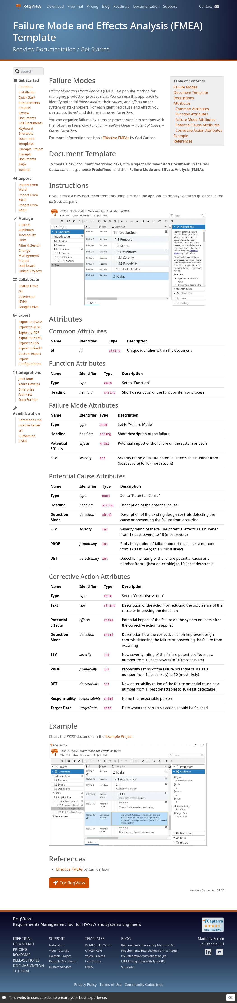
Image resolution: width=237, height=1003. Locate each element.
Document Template (191, 92)
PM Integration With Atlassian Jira (144, 956)
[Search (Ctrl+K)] (28, 71)
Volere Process (95, 956)
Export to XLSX (30, 327)
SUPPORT (57, 938)
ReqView (28, 6)
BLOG (126, 938)
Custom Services (60, 967)
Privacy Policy (85, 984)
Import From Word (28, 187)
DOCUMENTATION (28, 965)
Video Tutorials (59, 951)
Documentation (146, 6)
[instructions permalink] (46, 185)
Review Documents (27, 115)
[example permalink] (46, 726)
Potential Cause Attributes (197, 124)
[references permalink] (46, 859)
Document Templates (27, 141)
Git (21, 291)
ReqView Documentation (44, 49)
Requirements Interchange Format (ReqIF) (149, 951)
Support (170, 6)
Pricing (92, 6)
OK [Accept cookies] (230, 997)
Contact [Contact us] (209, 6)
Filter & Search (30, 245)
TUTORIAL (21, 971)
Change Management (29, 253)
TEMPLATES (95, 938)
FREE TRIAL (22, 938)
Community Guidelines (143, 984)
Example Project (31, 149)
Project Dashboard (27, 263)
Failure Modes (186, 87)
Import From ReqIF (28, 207)
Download (55, 6)
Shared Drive (28, 286)
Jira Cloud (26, 379)
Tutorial (24, 170)
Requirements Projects (29, 105)
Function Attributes (191, 114)
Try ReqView (69, 883)
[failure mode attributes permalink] (46, 405)
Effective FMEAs (116, 137)
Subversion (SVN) (27, 299)
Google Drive (28, 307)
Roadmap (121, 6)
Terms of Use (111, 984)
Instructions (184, 97)
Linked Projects (30, 271)
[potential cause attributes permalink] (46, 476)
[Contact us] (219, 953)
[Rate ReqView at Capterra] (210, 924)
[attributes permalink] (46, 319)
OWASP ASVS (93, 951)
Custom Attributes (26, 227)
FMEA (89, 967)
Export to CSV (29, 343)
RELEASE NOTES (26, 960)
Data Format (28, 399)
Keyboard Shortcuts (26, 131)
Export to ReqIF (30, 348)
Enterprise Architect (26, 391)
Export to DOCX (30, 321)
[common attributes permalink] (46, 331)
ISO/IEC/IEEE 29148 (98, 945)
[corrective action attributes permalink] (46, 576)
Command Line (30, 420)
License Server (29, 425)
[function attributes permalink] (46, 363)
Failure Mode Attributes (195, 119)
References (183, 141)
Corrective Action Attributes (198, 130)
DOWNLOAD (23, 944)
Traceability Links (27, 237)
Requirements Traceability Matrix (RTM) (147, 945)
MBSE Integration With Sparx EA (143, 961)
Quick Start (27, 97)
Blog (106, 6)
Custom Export (30, 353)
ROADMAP (21, 954)
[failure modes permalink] (46, 80)
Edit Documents (31, 123)
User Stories (93, 961)
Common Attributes (192, 108)
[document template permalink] (46, 153)
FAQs (22, 164)
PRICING (20, 949)
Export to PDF (29, 332)
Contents (25, 87)
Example (181, 135)
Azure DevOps (29, 384)
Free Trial (75, 6)
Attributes (182, 103)
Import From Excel (28, 197)
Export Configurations (30, 361)
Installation (27, 92)
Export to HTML (30, 337)
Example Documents (27, 156)
